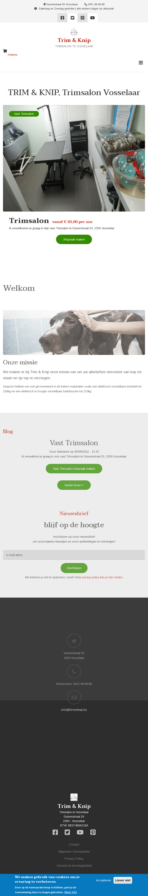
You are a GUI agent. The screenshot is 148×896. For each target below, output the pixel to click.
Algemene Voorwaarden (74, 851)
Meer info (70, 892)
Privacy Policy (74, 858)
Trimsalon (29, 221)
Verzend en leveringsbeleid (74, 865)
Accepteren (103, 880)
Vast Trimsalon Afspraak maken (74, 468)
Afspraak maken (74, 239)
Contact (74, 844)
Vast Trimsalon (24, 113)
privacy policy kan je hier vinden (102, 577)
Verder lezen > (74, 485)
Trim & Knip (74, 40)
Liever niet (122, 880)
